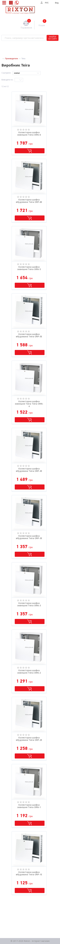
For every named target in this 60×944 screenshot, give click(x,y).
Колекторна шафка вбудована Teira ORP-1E (29, 873)
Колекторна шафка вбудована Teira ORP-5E (29, 335)
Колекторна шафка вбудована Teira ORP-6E (29, 201)
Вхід (57, 3)
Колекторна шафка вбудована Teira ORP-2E (29, 739)
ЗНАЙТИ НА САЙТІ (52, 38)
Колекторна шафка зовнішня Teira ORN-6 (29, 133)
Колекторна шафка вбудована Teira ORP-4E (29, 470)
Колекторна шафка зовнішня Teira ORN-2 (29, 671)
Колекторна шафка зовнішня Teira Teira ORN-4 (29, 404)
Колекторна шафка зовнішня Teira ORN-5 (29, 268)
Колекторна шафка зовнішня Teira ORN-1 (29, 806)
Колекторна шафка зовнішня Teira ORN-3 (29, 604)
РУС (47, 3)
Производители (11, 59)
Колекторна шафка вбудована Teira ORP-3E (29, 537)
